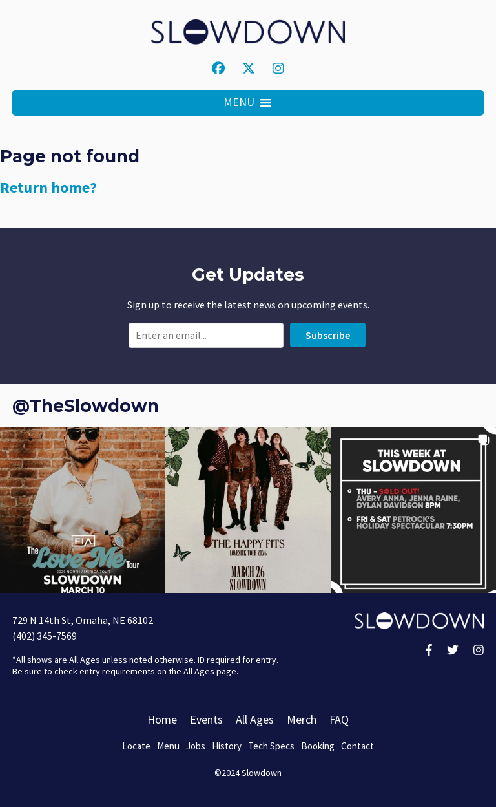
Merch (301, 719)
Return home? (48, 187)
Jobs (195, 746)
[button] (238, 103)
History (227, 746)
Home (162, 719)
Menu (168, 746)
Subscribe (327, 334)
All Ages (255, 719)
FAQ (339, 719)
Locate (136, 746)
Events (206, 719)
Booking (318, 746)
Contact (357, 746)
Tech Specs (271, 746)
